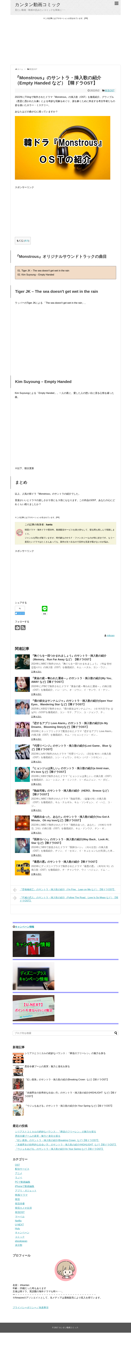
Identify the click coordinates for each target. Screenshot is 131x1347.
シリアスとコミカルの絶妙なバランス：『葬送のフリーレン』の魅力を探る (65, 1053)
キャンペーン (22, 1232)
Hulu (17, 1228)
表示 (26, 241)
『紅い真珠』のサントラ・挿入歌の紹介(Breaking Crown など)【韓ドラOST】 (67, 1079)
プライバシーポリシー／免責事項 (30, 1307)
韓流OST (109, 90)
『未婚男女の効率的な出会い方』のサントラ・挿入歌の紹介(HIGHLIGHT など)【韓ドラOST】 (66, 1144)
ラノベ (18, 1177)
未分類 (18, 1245)
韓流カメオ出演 (23, 1208)
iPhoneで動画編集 (24, 1186)
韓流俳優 (20, 1203)
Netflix (18, 1220)
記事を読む (36, 672)
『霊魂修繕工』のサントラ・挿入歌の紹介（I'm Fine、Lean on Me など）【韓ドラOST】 (64, 889)
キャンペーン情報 (24, 927)
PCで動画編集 (22, 1182)
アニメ (18, 1173)
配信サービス (22, 1169)
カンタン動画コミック (38, 4)
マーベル (20, 1216)
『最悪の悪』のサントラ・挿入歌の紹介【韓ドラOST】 (65, 861)
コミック (20, 1237)
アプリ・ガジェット (26, 1190)
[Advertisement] (65, 42)
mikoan (111, 635)
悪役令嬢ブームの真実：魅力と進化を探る (47, 1066)
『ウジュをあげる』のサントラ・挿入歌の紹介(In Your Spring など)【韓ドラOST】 (69, 1106)
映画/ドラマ (21, 1195)
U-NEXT (19, 1224)
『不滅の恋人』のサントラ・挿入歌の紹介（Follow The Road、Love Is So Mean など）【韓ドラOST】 (65, 899)
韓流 (17, 1199)
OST (17, 1165)
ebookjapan (21, 1241)
